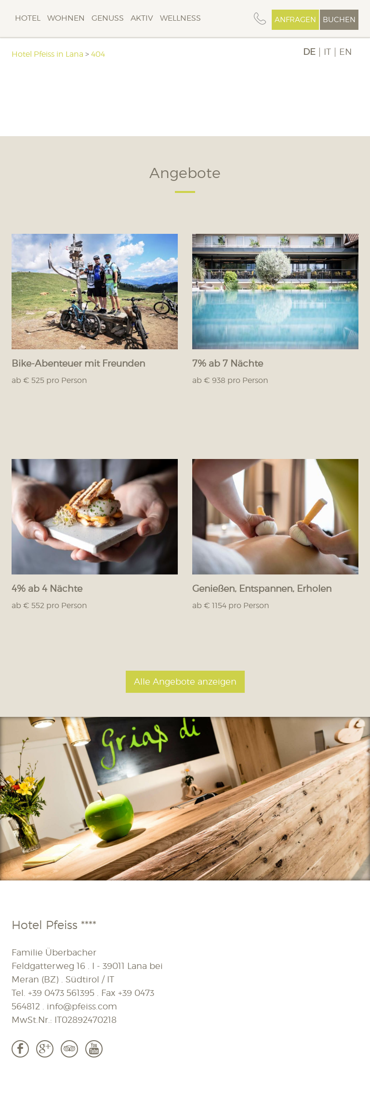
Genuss (108, 18)
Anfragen (295, 19)
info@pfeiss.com (82, 1006)
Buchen (339, 19)
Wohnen (66, 18)
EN (345, 52)
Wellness (180, 18)
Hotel (27, 18)
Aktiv (142, 18)
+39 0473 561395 (61, 993)
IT (327, 52)
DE (309, 52)
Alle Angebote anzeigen (185, 681)
